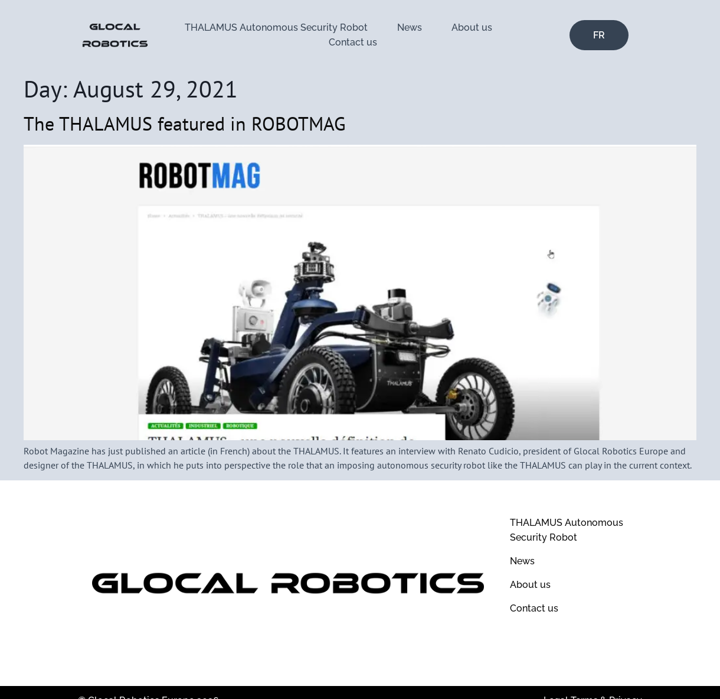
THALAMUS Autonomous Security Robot (276, 27)
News (409, 27)
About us (471, 27)
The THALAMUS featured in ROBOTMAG (185, 123)
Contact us (353, 42)
